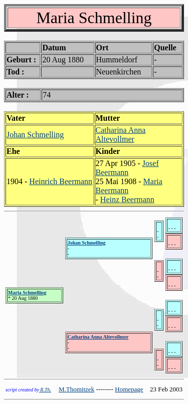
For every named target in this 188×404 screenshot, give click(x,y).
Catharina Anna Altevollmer (121, 134)
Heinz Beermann (127, 199)
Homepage (129, 389)
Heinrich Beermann (60, 181)
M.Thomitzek (76, 389)
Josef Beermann (127, 168)
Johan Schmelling (35, 134)
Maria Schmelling (27, 292)
